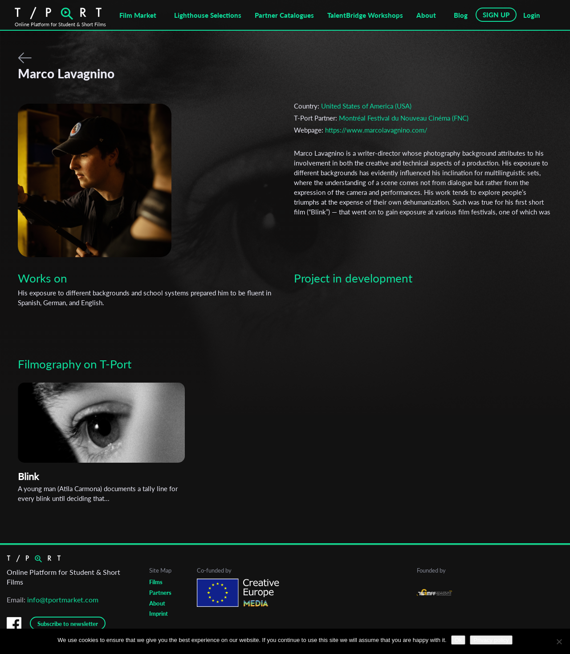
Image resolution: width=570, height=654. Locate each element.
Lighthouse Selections (207, 15)
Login (531, 15)
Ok (458, 640)
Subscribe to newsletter (67, 623)
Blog (461, 15)
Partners (160, 592)
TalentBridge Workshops (365, 15)
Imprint (158, 613)
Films (156, 581)
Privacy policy (491, 640)
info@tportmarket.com (62, 599)
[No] (558, 641)
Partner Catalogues (284, 15)
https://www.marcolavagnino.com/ (376, 130)
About (426, 15)
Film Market (137, 15)
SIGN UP (496, 15)
